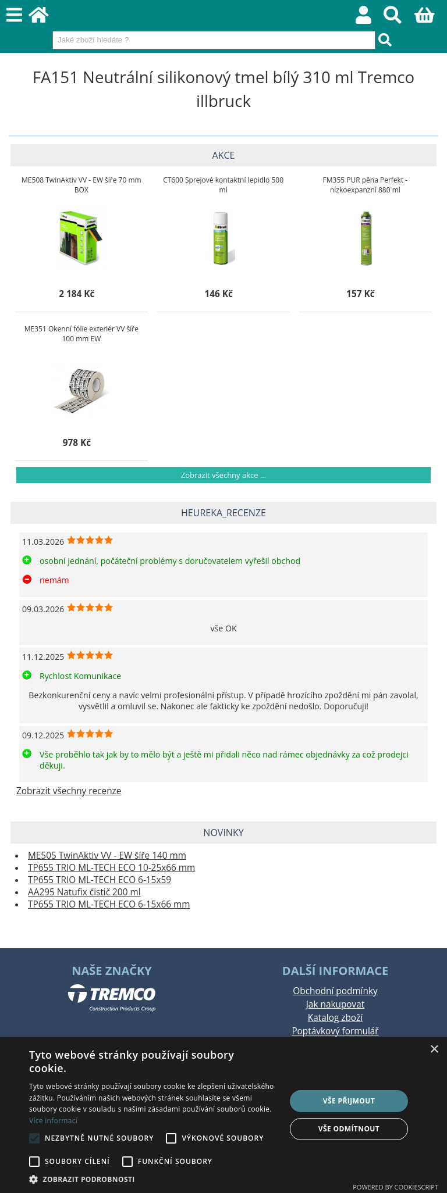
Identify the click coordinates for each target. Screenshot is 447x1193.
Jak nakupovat (335, 1004)
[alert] (223, 1115)
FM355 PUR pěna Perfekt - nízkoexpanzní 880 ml (365, 185)
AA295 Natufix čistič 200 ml (84, 892)
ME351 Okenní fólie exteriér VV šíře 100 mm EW (81, 334)
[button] (153, 1178)
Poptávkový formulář (335, 1031)
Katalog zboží (335, 1018)
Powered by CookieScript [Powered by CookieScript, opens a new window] (395, 1187)
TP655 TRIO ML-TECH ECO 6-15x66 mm (109, 904)
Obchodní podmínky (335, 991)
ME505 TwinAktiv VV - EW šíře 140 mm (107, 855)
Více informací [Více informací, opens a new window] (53, 1121)
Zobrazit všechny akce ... (223, 475)
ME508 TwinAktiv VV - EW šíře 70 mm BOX (81, 185)
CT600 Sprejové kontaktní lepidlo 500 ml (223, 185)
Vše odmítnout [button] (348, 1129)
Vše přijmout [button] (349, 1101)
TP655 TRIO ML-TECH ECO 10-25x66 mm (111, 868)
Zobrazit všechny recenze (68, 791)
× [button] (434, 1049)
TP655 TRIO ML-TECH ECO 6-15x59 (99, 880)
